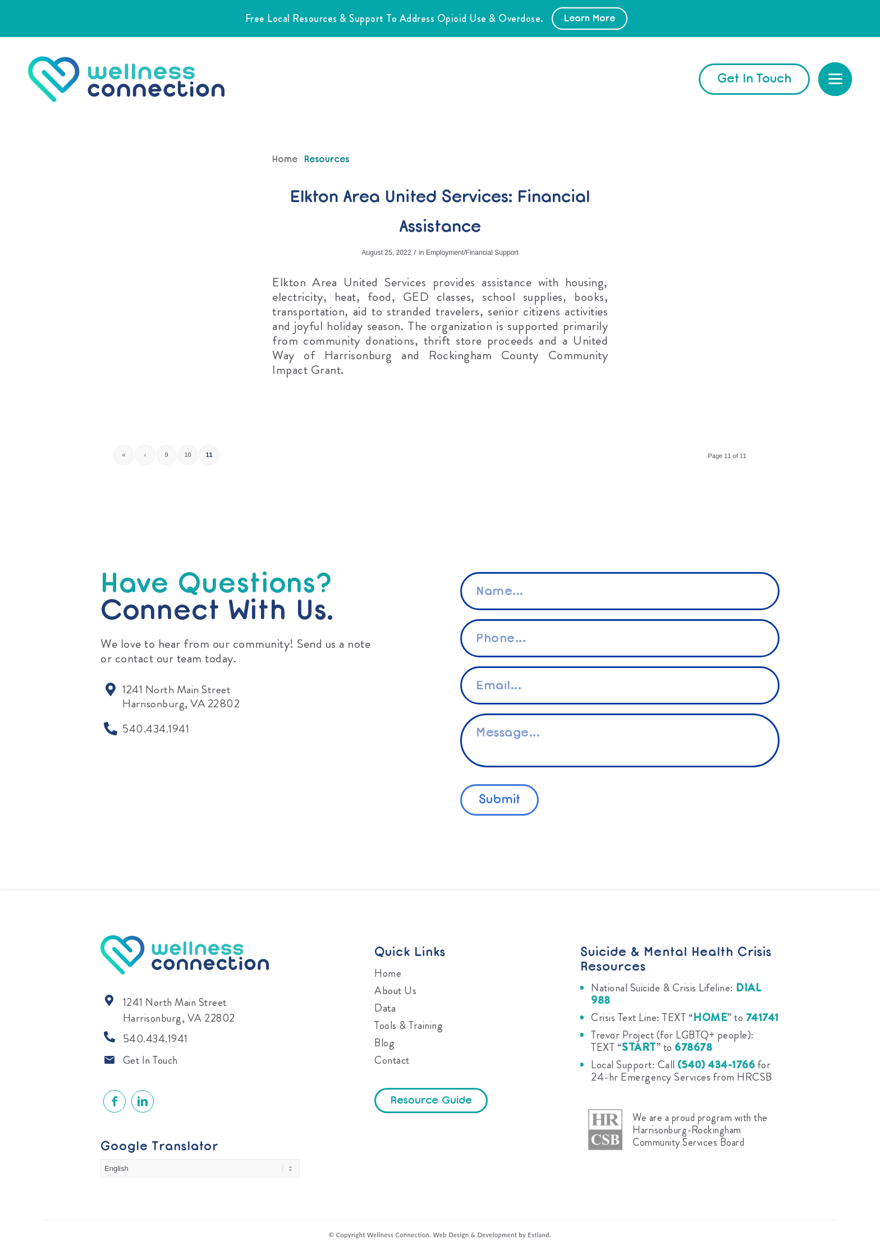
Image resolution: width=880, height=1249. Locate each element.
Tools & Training (408, 1025)
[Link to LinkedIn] (142, 1101)
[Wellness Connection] (137, 79)
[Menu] (835, 79)
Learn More (589, 19)
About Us (395, 990)
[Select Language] (200, 1168)
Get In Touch (150, 1060)
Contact (392, 1060)
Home (387, 973)
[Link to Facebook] (114, 1101)
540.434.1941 (155, 1038)
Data (385, 1007)
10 (187, 454)
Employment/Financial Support (472, 253)
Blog (384, 1042)
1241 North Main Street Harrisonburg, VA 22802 (179, 1010)
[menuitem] (835, 79)
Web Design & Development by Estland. (492, 1234)
